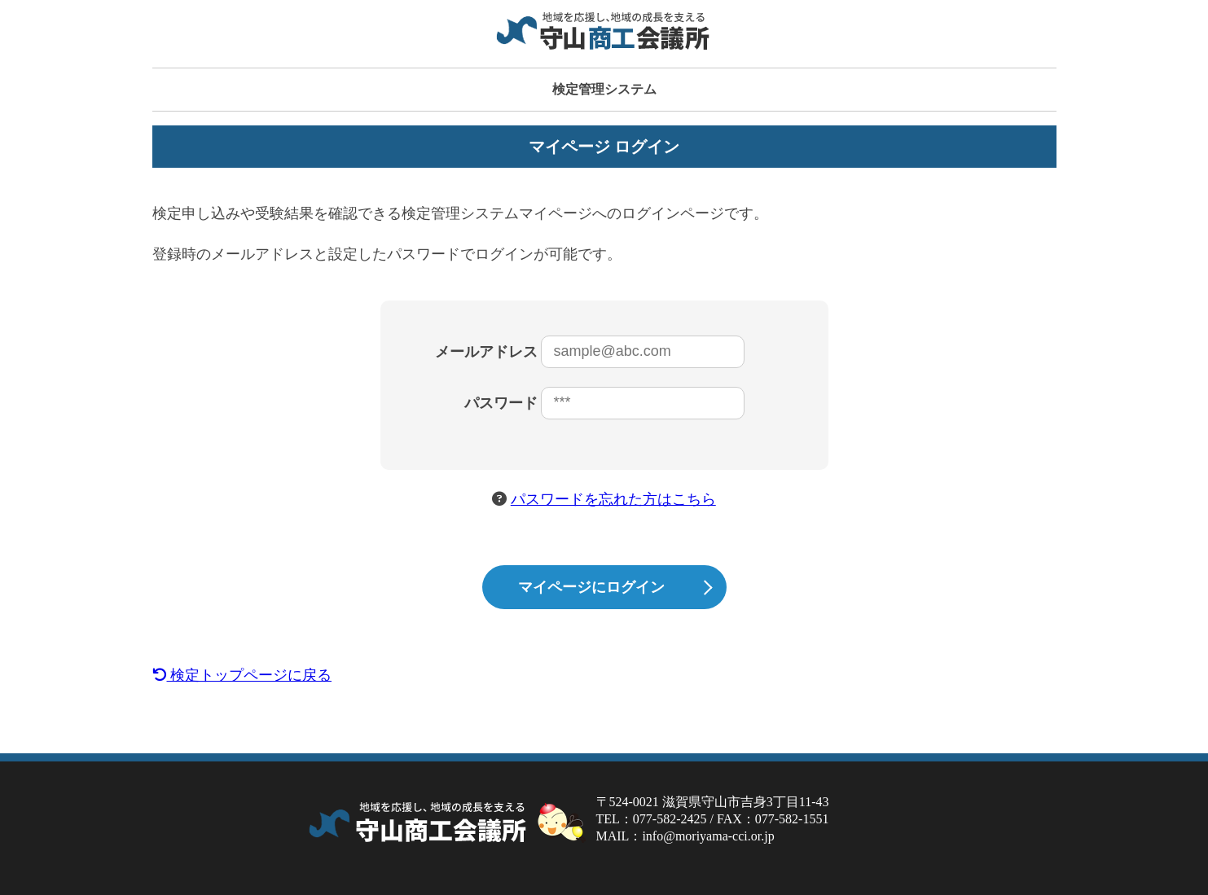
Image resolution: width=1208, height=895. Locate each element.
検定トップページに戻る (242, 675)
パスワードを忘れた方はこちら (613, 499)
